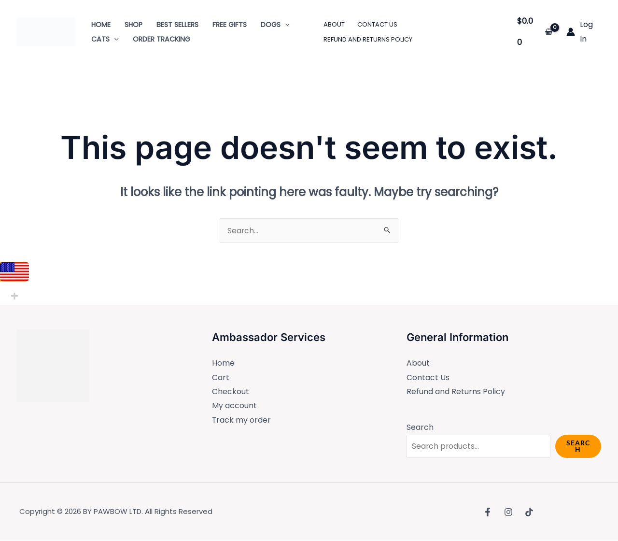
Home (223, 363)
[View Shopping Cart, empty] (535, 32)
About (418, 363)
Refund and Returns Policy (456, 392)
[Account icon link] (583, 31)
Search (420, 427)
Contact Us (428, 377)
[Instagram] (508, 512)
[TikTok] (529, 512)
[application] (285, 24)
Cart (220, 377)
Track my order (241, 420)
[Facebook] (487, 512)
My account (234, 406)
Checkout (230, 392)
